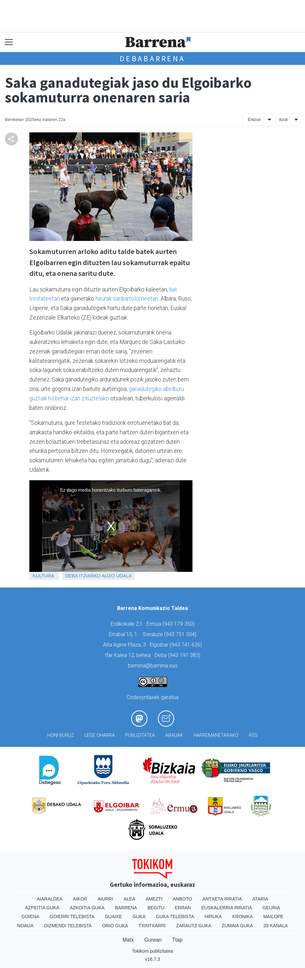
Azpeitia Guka (42, 907)
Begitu (155, 907)
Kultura (43, 575)
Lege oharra (99, 735)
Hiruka (213, 916)
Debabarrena (152, 58)
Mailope (273, 916)
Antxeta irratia (222, 898)
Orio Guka (115, 925)
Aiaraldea (50, 898)
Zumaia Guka (237, 925)
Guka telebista (175, 916)
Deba (71, 575)
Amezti (153, 898)
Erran (183, 907)
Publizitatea (140, 735)
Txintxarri (151, 925)
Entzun (254, 119)
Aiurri (105, 898)
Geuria (271, 907)
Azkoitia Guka (87, 907)
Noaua (25, 925)
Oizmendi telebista (68, 925)
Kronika (242, 916)
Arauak (174, 735)
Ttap (177, 940)
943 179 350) (179, 624)
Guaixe (113, 916)
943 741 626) (186, 645)
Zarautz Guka (193, 925)
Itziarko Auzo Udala (105, 575)
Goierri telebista (72, 916)
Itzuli (283, 119)
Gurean (152, 940)
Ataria (260, 898)
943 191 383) (185, 655)
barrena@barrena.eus (152, 666)
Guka (138, 916)
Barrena (126, 907)
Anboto (182, 898)
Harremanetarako (215, 735)
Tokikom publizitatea (152, 951)
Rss (253, 735)
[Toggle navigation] (9, 42)
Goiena (30, 916)
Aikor (80, 898)
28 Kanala (276, 925)
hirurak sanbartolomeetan (127, 298)
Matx (128, 940)
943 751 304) (181, 634)
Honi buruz (60, 735)
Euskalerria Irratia (226, 907)
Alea (129, 898)
